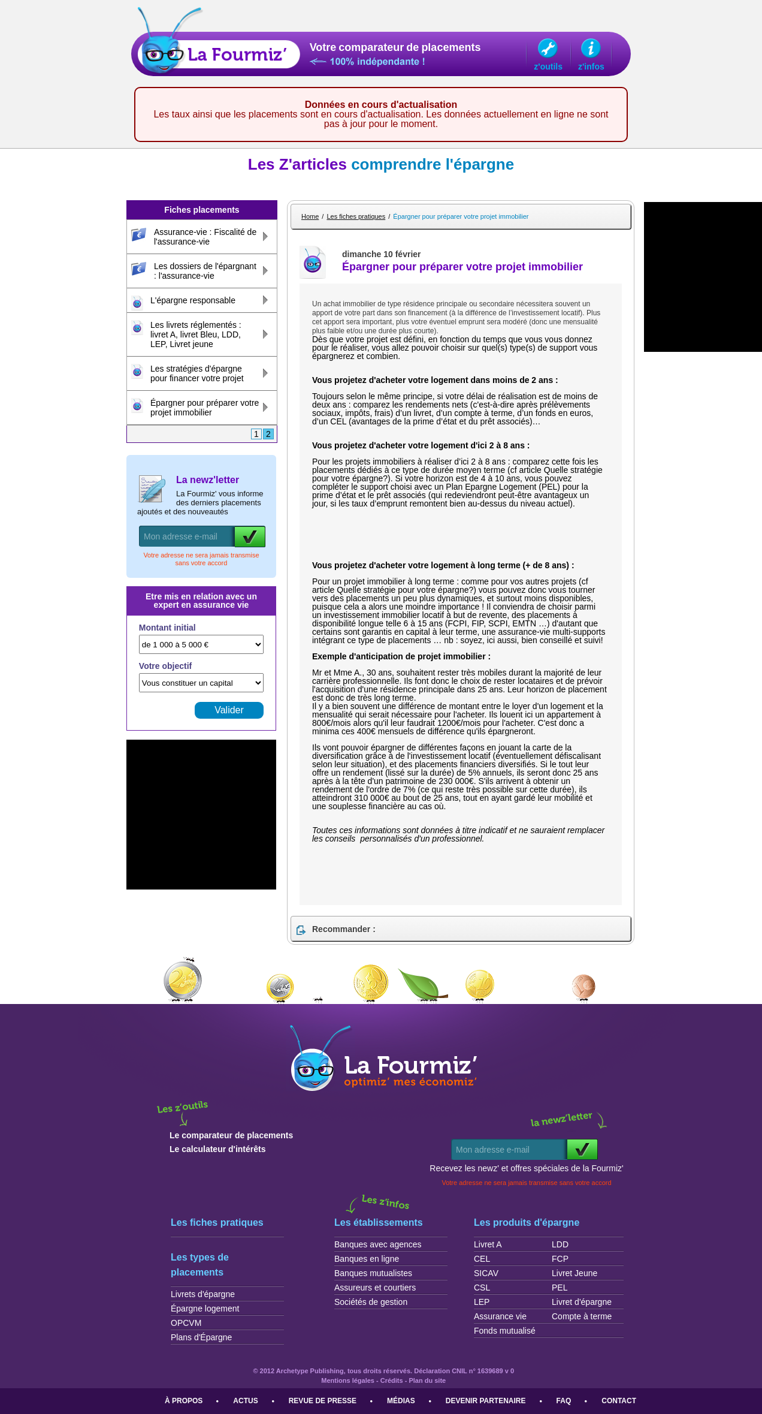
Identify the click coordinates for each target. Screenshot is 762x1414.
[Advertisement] (452, 542)
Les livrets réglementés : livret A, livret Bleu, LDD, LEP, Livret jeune (195, 334)
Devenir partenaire (486, 1401)
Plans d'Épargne (201, 1337)
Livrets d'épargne (203, 1294)
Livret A (488, 1244)
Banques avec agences (378, 1244)
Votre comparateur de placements (395, 47)
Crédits (391, 1380)
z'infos (591, 66)
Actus (245, 1401)
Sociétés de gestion (370, 1302)
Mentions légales (347, 1380)
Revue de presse (322, 1401)
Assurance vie (500, 1316)
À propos (183, 1401)
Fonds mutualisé (505, 1330)
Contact (618, 1401)
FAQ (564, 1401)
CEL (482, 1259)
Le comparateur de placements (231, 1135)
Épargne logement (205, 1308)
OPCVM (186, 1323)
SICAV (486, 1273)
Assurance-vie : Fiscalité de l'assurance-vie (205, 236)
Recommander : (344, 929)
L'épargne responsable (192, 300)
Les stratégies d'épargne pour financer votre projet (197, 373)
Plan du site (427, 1380)
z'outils (548, 66)
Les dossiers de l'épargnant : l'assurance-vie (205, 271)
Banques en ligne (366, 1259)
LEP (481, 1302)
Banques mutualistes (373, 1273)
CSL (482, 1287)
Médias (401, 1401)
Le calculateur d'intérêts (218, 1149)
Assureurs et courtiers (375, 1287)
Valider (229, 710)
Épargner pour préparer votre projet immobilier (204, 407)
